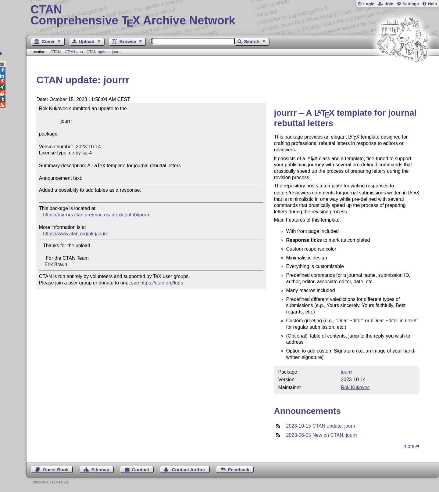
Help (432, 4)
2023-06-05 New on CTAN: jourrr (321, 435)
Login (368, 4)
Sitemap (100, 469)
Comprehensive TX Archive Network (232, 15)
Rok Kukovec (355, 387)
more (409, 446)
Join (389, 4)
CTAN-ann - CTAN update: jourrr (93, 51)
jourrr (346, 371)
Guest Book (56, 469)
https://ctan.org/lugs (162, 282)
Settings (410, 4)
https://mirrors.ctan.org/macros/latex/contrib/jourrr (96, 214)
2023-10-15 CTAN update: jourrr (320, 426)
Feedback (238, 469)
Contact (140, 469)
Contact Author (188, 469)
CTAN (55, 51)
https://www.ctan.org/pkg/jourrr (76, 233)
